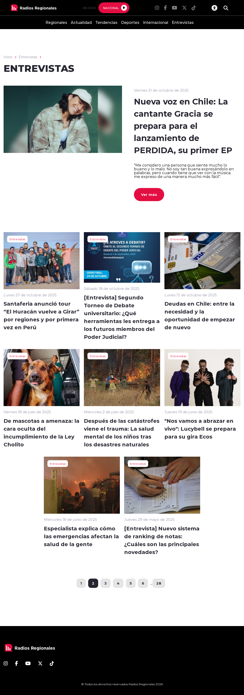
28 (158, 583)
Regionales (56, 22)
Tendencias (106, 22)
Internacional (155, 22)
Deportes (130, 22)
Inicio (8, 57)
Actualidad (81, 22)
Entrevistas (183, 22)
